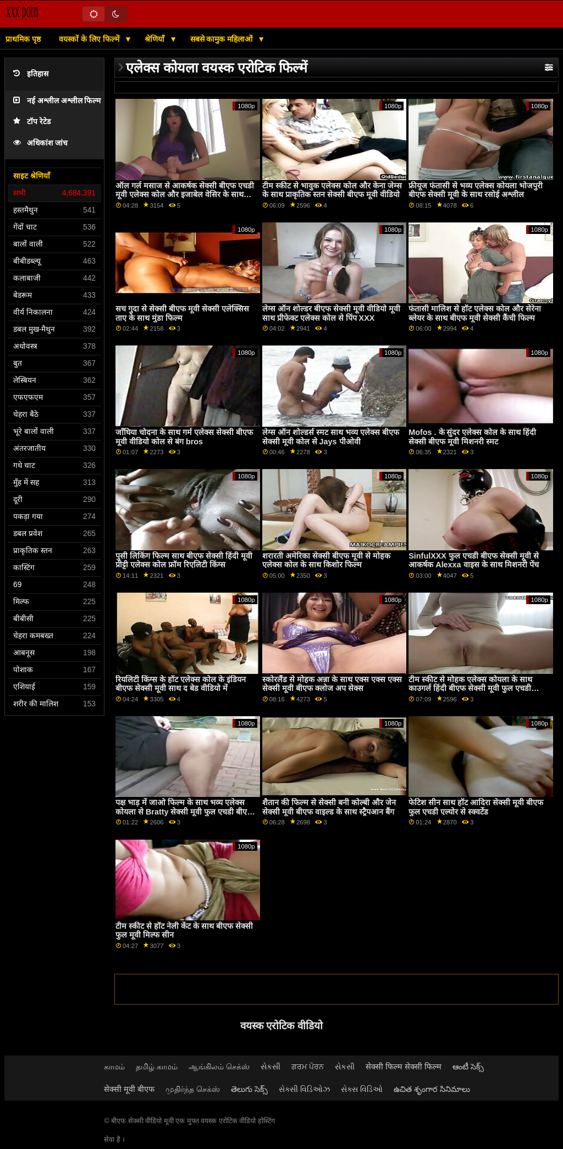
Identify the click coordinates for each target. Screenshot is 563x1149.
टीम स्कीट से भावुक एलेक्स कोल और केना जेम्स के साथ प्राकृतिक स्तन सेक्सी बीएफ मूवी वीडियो (332, 190)
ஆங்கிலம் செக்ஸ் (219, 1066)
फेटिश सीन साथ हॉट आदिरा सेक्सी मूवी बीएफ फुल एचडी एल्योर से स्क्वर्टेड (476, 807)
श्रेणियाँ (156, 39)
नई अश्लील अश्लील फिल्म (57, 101)
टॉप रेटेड (32, 122)
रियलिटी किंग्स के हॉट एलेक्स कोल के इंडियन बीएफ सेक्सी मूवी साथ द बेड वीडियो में (180, 684)
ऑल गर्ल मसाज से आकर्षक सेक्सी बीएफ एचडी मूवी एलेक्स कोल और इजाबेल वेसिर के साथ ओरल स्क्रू (184, 194)
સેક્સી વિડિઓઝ (304, 1089)
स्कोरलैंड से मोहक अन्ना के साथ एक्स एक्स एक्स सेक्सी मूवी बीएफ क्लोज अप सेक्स (332, 684)
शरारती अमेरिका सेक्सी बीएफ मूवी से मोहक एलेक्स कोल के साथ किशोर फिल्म (326, 560)
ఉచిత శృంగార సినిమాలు (432, 1089)
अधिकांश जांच (40, 143)
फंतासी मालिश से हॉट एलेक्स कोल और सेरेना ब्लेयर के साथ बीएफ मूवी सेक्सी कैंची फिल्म (475, 313)
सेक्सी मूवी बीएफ (129, 1089)
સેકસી (270, 1066)
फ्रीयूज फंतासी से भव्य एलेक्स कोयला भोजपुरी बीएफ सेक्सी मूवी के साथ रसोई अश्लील (476, 190)
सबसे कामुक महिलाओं (222, 39)
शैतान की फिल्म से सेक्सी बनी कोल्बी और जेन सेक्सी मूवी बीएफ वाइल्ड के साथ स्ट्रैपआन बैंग (329, 807)
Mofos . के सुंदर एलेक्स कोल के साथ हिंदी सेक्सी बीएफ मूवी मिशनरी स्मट (472, 437)
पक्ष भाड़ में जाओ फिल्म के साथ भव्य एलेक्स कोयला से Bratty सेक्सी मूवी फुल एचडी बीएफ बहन (184, 811)
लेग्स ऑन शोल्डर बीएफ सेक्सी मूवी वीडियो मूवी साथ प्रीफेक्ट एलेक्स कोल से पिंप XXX (331, 313)
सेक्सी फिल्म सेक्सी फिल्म (403, 1066)
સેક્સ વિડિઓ (362, 1089)
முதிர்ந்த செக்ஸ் (192, 1089)
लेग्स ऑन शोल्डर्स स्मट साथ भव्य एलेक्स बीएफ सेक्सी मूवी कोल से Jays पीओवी (330, 437)
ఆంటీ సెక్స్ (468, 1066)
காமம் (114, 1066)
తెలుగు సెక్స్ (249, 1089)
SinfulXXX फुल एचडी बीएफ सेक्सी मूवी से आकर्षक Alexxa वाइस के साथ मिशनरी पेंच (474, 560)
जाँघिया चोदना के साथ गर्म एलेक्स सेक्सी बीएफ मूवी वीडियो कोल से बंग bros (184, 437)
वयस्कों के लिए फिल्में (90, 39)
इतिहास (30, 74)
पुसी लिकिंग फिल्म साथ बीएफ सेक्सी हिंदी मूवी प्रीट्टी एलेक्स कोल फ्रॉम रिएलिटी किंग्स (183, 560)
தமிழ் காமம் (157, 1066)
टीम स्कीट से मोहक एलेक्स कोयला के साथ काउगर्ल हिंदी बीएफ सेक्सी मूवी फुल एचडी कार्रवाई (470, 688)
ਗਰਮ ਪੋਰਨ (307, 1066)
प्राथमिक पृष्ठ (23, 39)
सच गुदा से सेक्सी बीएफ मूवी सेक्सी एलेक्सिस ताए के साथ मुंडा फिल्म (182, 313)
